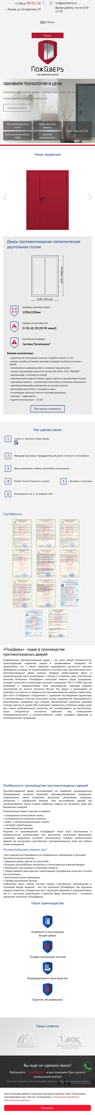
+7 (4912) (28, 3)
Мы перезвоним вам (87, 1066)
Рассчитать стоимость (47, 409)
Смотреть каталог (17, 107)
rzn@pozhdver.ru (66, 3)
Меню (47, 22)
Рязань (47, 35)
